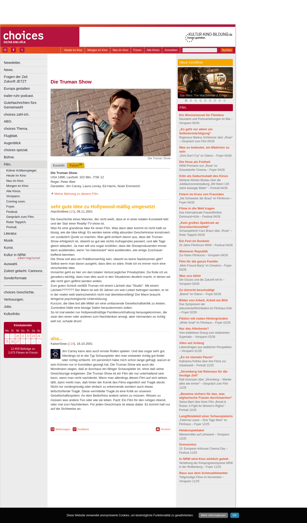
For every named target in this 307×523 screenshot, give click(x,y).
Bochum (74, 504)
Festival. (12, 212)
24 (38, 336)
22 (28, 336)
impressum (108, 496)
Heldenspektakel (191, 430)
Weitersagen (62, 429)
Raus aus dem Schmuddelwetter (203, 473)
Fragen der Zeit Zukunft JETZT (26, 79)
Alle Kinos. (13, 191)
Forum (137, 50)
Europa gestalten (17, 88)
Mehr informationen (213, 515)
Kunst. (9, 248)
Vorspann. (13, 196)
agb (137, 496)
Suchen (227, 50)
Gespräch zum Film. (20, 217)
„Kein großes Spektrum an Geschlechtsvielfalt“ (199, 225)
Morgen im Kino (97, 50)
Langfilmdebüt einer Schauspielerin (206, 416)
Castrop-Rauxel (99, 504)
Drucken (166, 429)
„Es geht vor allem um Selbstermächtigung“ (196, 131)
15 (72, 211)
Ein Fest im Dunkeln (194, 241)
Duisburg (146, 504)
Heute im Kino (73, 50)
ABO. (8, 121)
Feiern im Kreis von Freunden (201, 194)
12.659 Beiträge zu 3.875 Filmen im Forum (23, 350)
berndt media (90, 496)
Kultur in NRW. (15, 255)
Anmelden (171, 50)
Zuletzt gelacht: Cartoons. (23, 271)
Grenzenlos (187, 444)
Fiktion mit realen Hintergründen (203, 318)
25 (7, 341)
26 (12, 341)
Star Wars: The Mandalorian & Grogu (203, 95)
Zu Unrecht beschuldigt (196, 290)
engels (96, 500)
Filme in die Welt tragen (197, 208)
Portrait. (11, 227)
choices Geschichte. (19, 292)
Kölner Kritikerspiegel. (21, 170)
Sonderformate (15, 278)
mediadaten (149, 496)
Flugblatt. (11, 136)
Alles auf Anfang (191, 343)
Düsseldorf (132, 504)
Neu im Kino (120, 50)
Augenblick (12, 143)
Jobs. (8, 307)
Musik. (9, 240)
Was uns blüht (190, 276)
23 (33, 336)
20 (17, 336)
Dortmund (117, 504)
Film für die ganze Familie (198, 261)
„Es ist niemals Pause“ (196, 357)
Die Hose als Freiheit (194, 162)
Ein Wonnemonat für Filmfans (201, 115)
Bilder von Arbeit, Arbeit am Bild (203, 300)
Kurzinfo (59, 165)
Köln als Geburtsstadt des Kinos (203, 176)
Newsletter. (12, 63)
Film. (7, 164)
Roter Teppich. (16, 222)
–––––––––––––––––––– (23, 285)
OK (235, 515)
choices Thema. (16, 129)
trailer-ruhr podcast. (19, 96)
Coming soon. (16, 201)
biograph (72, 500)
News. (8, 70)
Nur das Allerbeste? (194, 328)
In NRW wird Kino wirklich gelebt (204, 459)
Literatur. (10, 233)
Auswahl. (11, 264)
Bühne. (9, 157)
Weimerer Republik (193, 251)
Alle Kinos (153, 50)
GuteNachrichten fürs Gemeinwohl (20, 105)
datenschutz (125, 496)
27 (17, 341)
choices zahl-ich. (16, 114)
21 (22, 336)
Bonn (84, 504)
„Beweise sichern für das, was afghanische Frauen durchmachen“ (205, 396)
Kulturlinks (12, 314)
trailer (110, 500)
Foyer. (10, 206)
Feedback (83, 429)
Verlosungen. (14, 299)
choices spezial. (16, 150)
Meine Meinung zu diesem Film (76, 194)
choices (85, 500)
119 (71, 343)
